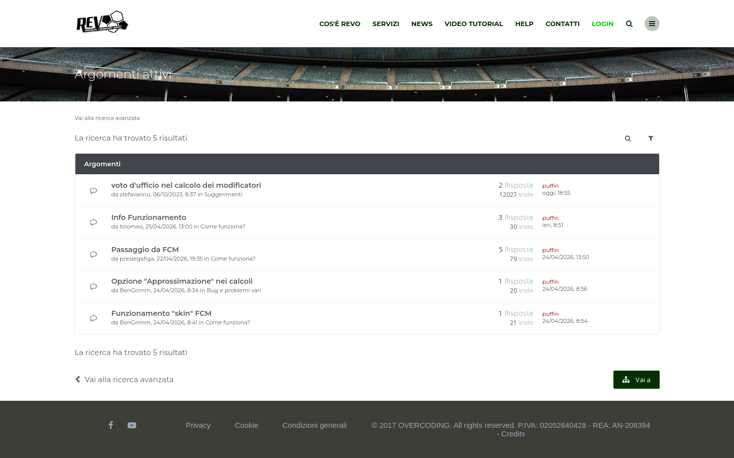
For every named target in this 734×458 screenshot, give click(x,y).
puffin (551, 185)
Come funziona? (222, 226)
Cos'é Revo (340, 24)
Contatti (563, 24)
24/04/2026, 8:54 (565, 320)
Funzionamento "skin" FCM (162, 313)
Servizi (385, 24)
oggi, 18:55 (557, 192)
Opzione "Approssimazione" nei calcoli (182, 281)
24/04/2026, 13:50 (566, 257)
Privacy (198, 425)
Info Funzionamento (149, 217)
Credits (513, 433)
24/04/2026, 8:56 (565, 288)
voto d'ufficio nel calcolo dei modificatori (186, 185)
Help (524, 24)
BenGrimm (135, 290)
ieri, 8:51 (553, 224)
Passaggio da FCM (145, 249)
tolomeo (131, 226)
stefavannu (135, 194)
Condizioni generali (314, 425)
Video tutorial (474, 24)
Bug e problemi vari (233, 290)
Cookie (246, 425)
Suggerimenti (223, 194)
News (422, 24)
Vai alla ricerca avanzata (107, 118)
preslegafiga (137, 258)
